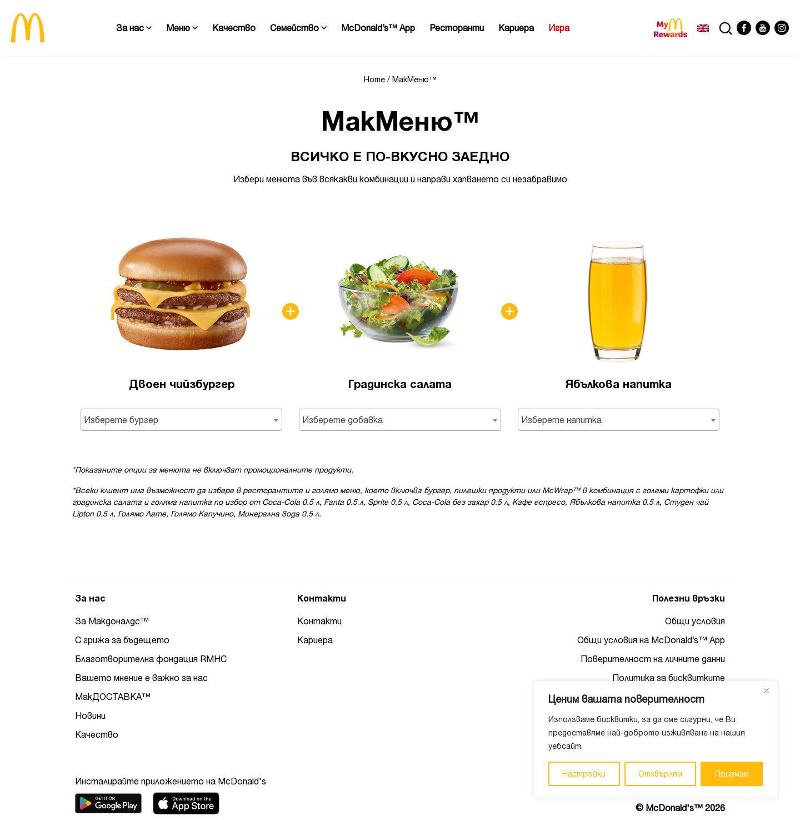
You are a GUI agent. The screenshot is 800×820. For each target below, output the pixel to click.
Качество (234, 28)
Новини (90, 715)
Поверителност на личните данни (653, 659)
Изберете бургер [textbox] (121, 420)
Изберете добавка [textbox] (342, 420)
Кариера (516, 28)
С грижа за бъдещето (122, 640)
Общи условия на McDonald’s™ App (651, 640)
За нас (134, 28)
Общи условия (695, 621)
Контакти (319, 621)
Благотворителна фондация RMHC (151, 659)
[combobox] (181, 420)
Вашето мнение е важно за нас (141, 678)
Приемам (732, 773)
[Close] (766, 690)
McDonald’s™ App (378, 28)
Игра (558, 28)
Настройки (584, 773)
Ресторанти (456, 28)
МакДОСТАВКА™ (113, 697)
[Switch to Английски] (703, 28)
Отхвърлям (660, 773)
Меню (182, 28)
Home (374, 79)
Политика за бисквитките (668, 678)
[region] (655, 739)
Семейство (298, 28)
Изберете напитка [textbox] (561, 420)
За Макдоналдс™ (112, 621)
